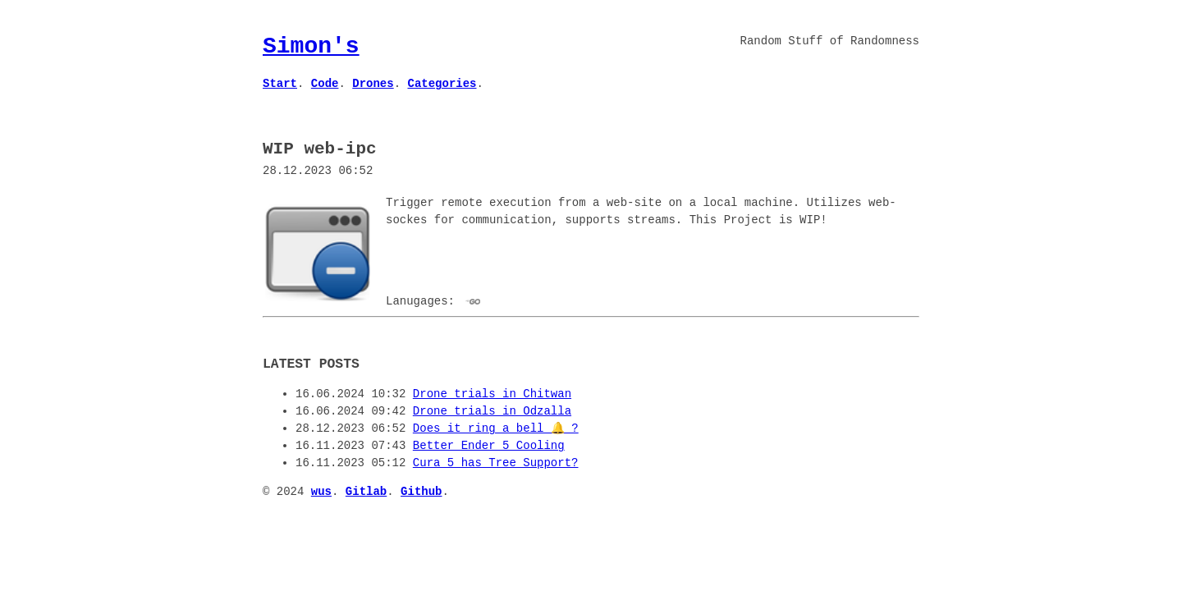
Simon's (311, 46)
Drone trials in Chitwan (492, 393)
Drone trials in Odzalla (492, 410)
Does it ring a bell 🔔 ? (496, 427)
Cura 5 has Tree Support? (496, 462)
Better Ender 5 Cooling (489, 444)
